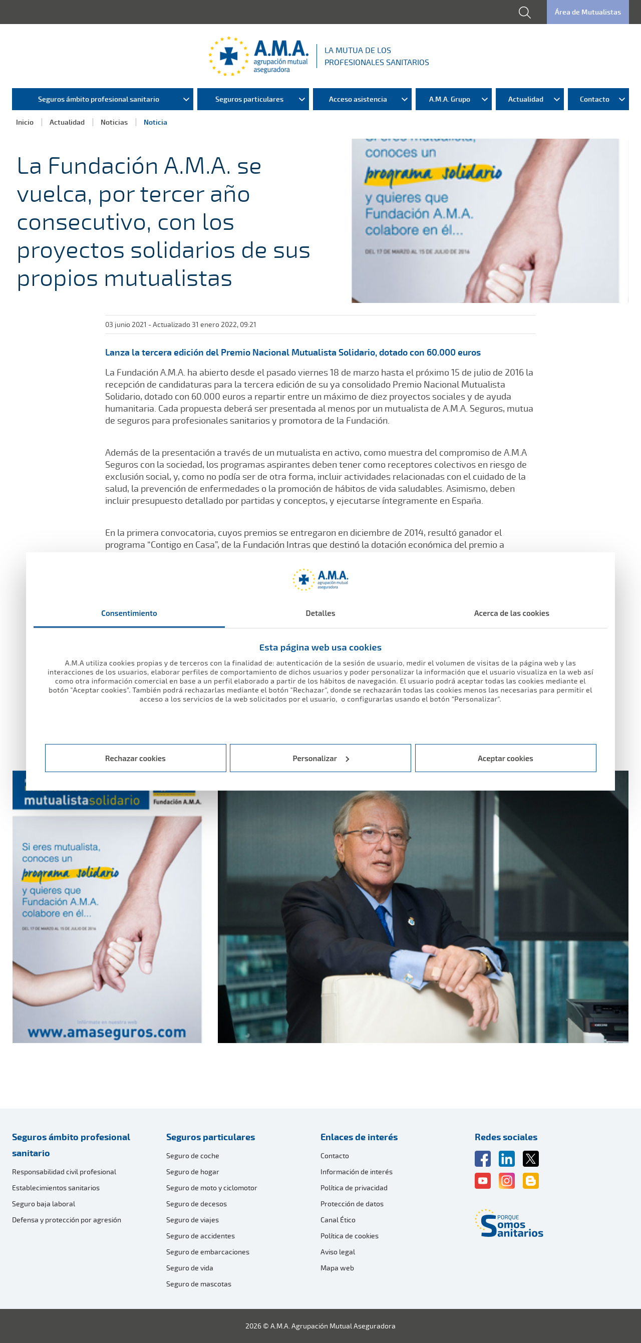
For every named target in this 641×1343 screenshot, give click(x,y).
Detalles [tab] (320, 612)
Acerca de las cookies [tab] (511, 612)
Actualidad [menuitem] (525, 99)
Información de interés (356, 1171)
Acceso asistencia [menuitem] (358, 99)
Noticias (114, 122)
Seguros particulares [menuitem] (249, 99)
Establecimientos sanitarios (56, 1187)
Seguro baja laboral (43, 1203)
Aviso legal (337, 1251)
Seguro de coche (192, 1155)
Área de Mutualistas (588, 12)
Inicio (25, 122)
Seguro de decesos (196, 1203)
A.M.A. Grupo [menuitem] (449, 99)
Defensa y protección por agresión (66, 1219)
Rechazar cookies (135, 758)
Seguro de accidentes (200, 1235)
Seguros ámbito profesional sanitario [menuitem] (98, 99)
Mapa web (337, 1267)
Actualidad (67, 122)
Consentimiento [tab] (129, 612)
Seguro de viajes (192, 1219)
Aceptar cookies (505, 758)
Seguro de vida (189, 1267)
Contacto (334, 1155)
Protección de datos (352, 1203)
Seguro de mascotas (198, 1283)
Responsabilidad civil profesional (64, 1171)
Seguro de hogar (192, 1171)
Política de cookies (349, 1235)
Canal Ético (338, 1219)
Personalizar (321, 758)
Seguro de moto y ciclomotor (211, 1187)
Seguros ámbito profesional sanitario (71, 1144)
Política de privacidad (354, 1187)
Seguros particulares (210, 1136)
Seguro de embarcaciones (207, 1251)
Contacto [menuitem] (594, 99)
